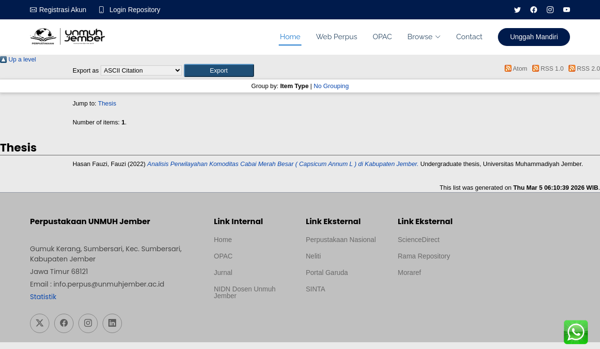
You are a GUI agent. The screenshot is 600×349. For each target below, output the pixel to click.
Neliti (313, 256)
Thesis (107, 103)
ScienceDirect (418, 239)
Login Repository (134, 10)
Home (290, 36)
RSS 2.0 (582, 68)
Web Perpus (336, 36)
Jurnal (223, 272)
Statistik (43, 297)
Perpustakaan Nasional (341, 239)
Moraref (409, 272)
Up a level (18, 59)
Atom (514, 68)
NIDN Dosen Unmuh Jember (245, 292)
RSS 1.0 (546, 68)
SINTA (315, 289)
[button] (219, 70)
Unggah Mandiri (534, 37)
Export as (86, 70)
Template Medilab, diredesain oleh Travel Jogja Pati (339, 312)
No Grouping (331, 86)
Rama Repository (424, 256)
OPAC (382, 36)
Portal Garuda (327, 272)
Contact (469, 36)
